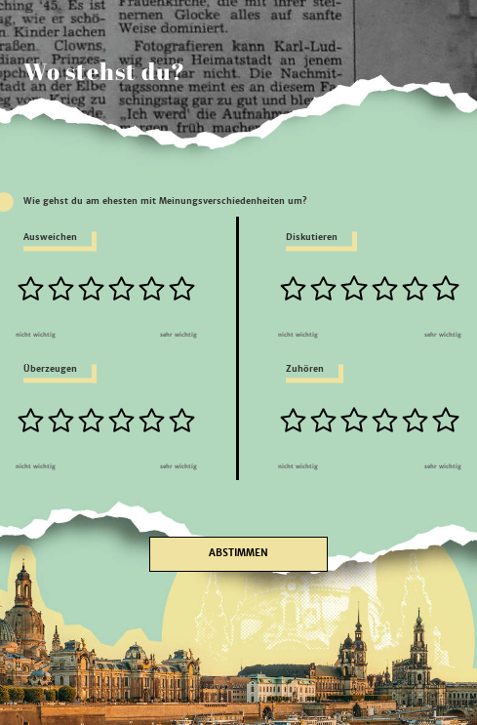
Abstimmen (238, 553)
